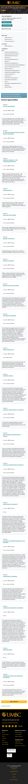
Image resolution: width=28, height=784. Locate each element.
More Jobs (14, 701)
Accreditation (14, 768)
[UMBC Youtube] (12, 726)
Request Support (19, 736)
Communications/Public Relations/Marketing (15, 64)
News (3, 740)
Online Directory (18, 732)
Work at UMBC (5, 744)
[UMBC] (13, 2)
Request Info (11, 750)
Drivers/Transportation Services (12, 66)
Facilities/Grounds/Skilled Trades (13, 72)
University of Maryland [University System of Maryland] (16, 765)
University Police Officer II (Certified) (13, 410)
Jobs (3, 10)
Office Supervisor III (8, 349)
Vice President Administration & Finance (12, 435)
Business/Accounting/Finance (12, 63)
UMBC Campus (9, 46)
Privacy (14, 775)
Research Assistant (8, 260)
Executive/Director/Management (12, 70)
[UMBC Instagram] (9, 726)
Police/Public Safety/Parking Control (13, 83)
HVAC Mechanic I (7, 190)
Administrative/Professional (11, 55)
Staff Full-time (9, 37)
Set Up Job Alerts (7, 25)
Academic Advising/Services (12, 52)
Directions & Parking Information (10, 722)
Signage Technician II (9, 238)
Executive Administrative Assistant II (13, 465)
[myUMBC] (20, 726)
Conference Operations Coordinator (13, 607)
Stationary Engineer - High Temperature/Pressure (10, 160)
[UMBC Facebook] (3, 726)
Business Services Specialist (11, 285)
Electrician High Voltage (9, 215)
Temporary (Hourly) (10, 41)
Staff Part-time (9, 39)
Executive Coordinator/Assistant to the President (14, 541)
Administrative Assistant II (10, 504)
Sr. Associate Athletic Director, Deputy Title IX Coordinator (13, 133)
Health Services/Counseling (11, 77)
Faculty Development (10, 74)
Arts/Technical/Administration (12, 59)
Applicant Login (6, 22)
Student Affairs (8, 87)
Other (6, 81)
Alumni (3, 732)
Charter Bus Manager (9, 106)
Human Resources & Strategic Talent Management (13, 7)
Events (3, 736)
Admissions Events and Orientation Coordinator (13, 676)
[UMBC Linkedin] (15, 726)
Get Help (4, 738)
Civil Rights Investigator (9, 315)
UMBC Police (18, 741)
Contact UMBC (18, 734)
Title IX (14, 776)
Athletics (7, 61)
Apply (9, 754)
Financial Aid (8, 76)
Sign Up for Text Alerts (20, 745)
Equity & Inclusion (9, 68)
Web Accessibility (14, 779)
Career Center (5, 734)
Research (7, 85)
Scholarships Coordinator (10, 576)
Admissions (8, 57)
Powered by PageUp (5, 705)
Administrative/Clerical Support (12, 53)
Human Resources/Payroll (11, 79)
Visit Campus (5, 742)
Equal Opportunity (14, 771)
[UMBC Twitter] (6, 726)
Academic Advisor (8, 375)
